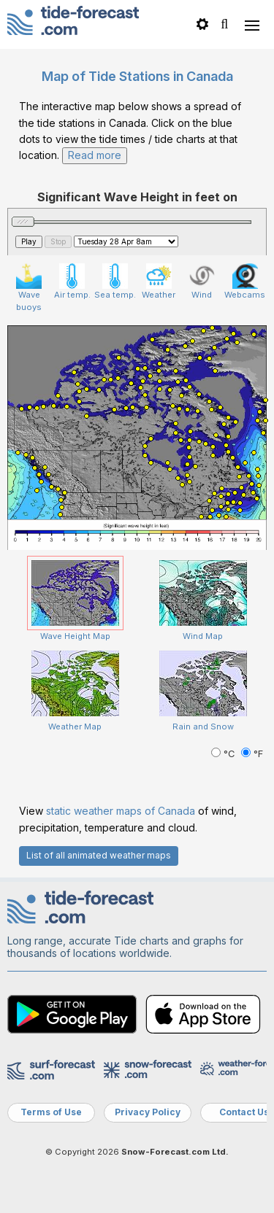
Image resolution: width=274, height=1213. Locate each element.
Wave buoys (29, 287)
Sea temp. (115, 281)
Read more (94, 155)
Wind (202, 281)
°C (224, 753)
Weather (158, 281)
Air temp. (72, 281)
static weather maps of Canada (120, 811)
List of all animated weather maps (98, 855)
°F (252, 753)
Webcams (244, 281)
